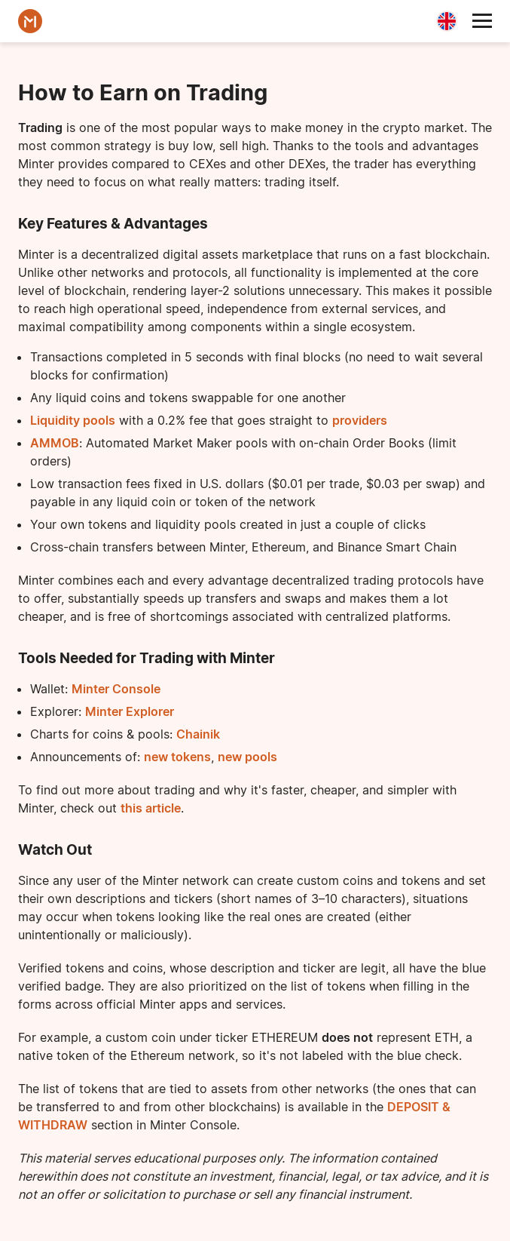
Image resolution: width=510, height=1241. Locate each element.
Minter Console (116, 688)
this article (151, 808)
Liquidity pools (72, 420)
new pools (247, 756)
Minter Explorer (129, 711)
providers (359, 420)
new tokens (177, 756)
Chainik (198, 734)
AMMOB (54, 442)
